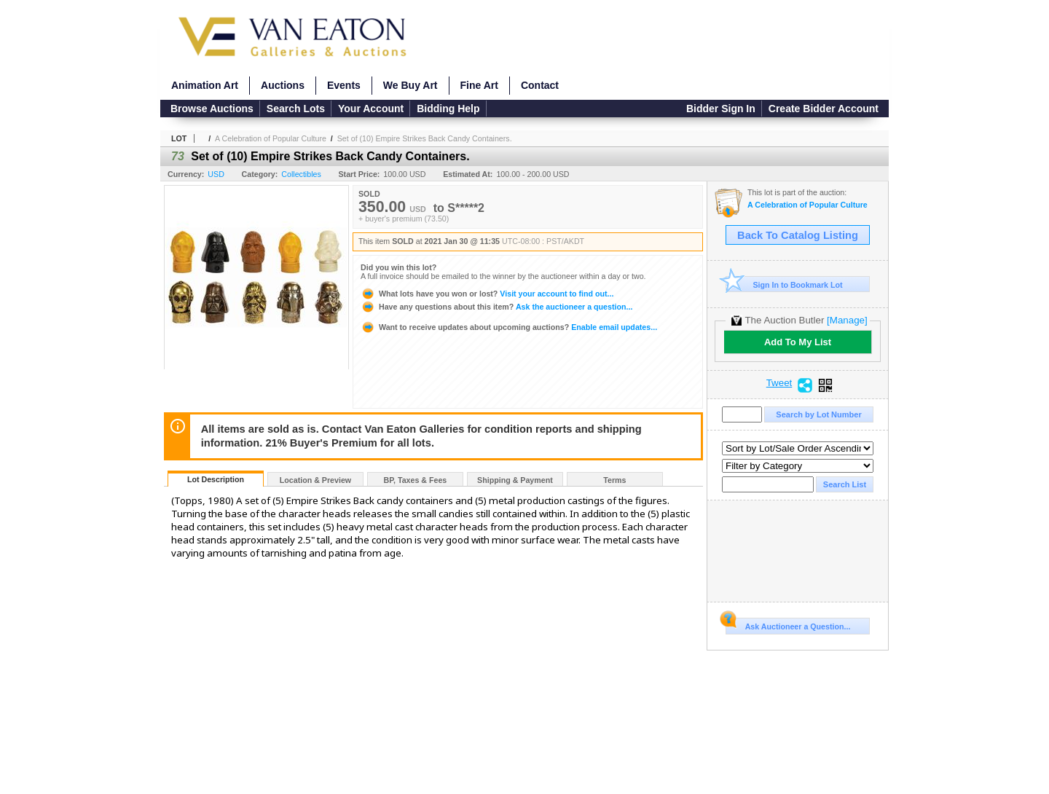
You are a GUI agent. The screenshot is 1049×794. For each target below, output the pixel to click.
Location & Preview (315, 480)
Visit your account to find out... (487, 293)
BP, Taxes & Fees (415, 480)
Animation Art (204, 85)
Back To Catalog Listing (797, 235)
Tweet (779, 383)
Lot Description (215, 479)
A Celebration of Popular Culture (270, 138)
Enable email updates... (509, 327)
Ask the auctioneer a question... (496, 306)
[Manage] (847, 320)
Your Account (371, 108)
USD (216, 174)
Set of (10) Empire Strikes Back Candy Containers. (424, 138)
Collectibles (301, 174)
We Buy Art (410, 85)
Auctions (283, 85)
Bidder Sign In (720, 108)
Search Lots (296, 108)
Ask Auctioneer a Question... (788, 624)
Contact (540, 85)
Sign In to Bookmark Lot (784, 284)
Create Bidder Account (824, 108)
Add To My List (797, 342)
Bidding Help (448, 108)
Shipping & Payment (515, 480)
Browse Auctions (212, 108)
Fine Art (479, 85)
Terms (614, 480)
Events (344, 85)
